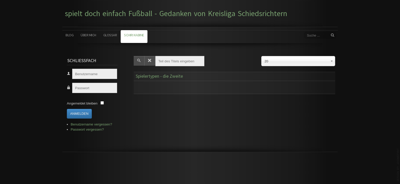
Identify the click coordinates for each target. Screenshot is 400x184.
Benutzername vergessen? (91, 124)
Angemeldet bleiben (82, 103)
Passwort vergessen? (87, 129)
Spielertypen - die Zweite (159, 76)
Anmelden (79, 114)
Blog (69, 35)
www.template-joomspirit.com (398, 164)
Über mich (88, 35)
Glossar (110, 35)
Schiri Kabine (134, 35)
